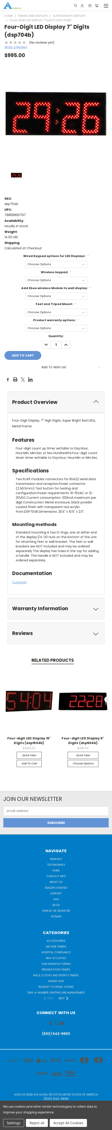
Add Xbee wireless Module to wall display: (56, 288)
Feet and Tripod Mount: (56, 304)
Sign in (47, 911)
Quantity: (56, 336)
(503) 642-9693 (56, 1033)
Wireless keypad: (56, 272)
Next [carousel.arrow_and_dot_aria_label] (107, 699)
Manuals (56, 859)
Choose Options (83, 763)
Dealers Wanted (56, 888)
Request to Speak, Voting (56, 987)
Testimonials (56, 865)
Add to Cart (29, 763)
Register (64, 911)
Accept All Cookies (68, 1122)
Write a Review (15, 47)
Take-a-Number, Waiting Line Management (56, 992)
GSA (56, 899)
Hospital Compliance (56, 952)
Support (56, 893)
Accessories (56, 941)
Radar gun (56, 981)
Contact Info (56, 876)
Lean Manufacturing (56, 964)
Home (56, 870)
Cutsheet (19, 582)
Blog (56, 905)
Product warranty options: (56, 320)
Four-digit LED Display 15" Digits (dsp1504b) (29, 740)
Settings (13, 1122)
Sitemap (56, 916)
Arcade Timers (56, 946)
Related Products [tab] (52, 660)
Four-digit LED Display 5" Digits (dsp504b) (83, 740)
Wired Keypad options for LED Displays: (56, 256)
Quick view (29, 755)
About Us (56, 882)
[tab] (56, 402)
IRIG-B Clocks (56, 958)
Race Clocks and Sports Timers (56, 975)
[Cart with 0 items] (96, 6)
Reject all (36, 1122)
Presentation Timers (56, 969)
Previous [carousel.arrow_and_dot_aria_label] (5, 699)
